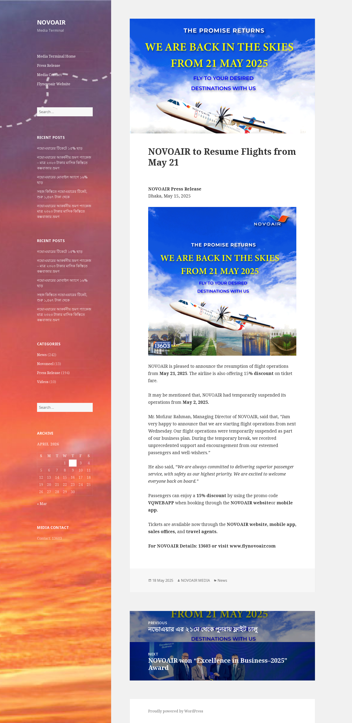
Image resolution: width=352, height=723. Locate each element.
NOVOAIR (51, 22)
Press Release (48, 65)
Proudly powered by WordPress (175, 711)
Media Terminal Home (56, 56)
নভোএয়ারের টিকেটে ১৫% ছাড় (59, 148)
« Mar (42, 503)
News (42, 354)
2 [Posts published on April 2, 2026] (73, 462)
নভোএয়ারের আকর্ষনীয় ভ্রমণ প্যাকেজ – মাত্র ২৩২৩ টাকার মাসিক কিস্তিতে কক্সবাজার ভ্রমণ (64, 163)
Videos (42, 381)
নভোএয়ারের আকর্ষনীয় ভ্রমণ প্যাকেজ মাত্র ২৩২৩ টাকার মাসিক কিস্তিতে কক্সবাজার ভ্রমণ (64, 211)
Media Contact (49, 74)
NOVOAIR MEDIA (195, 580)
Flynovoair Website (53, 83)
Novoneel (45, 363)
